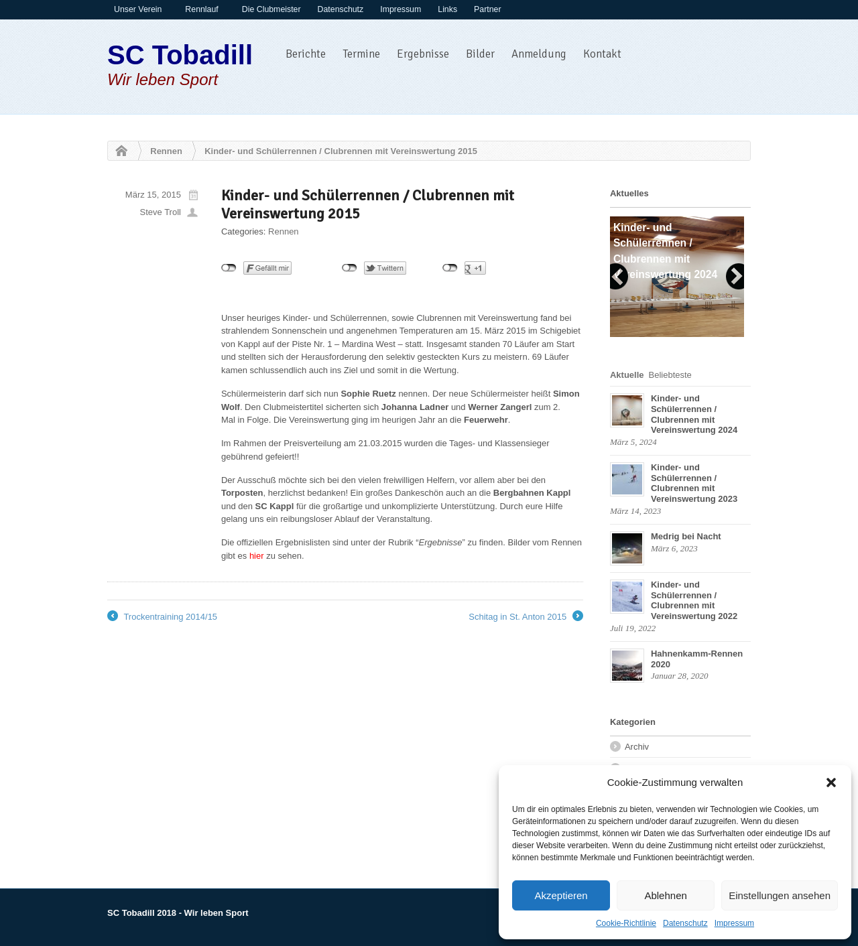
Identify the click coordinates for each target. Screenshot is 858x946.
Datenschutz (685, 923)
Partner (487, 9)
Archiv (637, 747)
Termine (361, 54)
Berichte (306, 54)
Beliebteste (670, 375)
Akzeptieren (560, 895)
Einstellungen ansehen (780, 895)
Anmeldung (538, 54)
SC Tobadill (180, 55)
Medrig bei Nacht (686, 536)
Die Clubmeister (271, 9)
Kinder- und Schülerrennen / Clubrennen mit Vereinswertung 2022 (694, 600)
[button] (831, 782)
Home (118, 151)
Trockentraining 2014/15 (162, 617)
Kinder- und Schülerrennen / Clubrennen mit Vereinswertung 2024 (694, 414)
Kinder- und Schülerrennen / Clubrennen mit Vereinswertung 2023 (694, 483)
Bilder (480, 54)
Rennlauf (201, 9)
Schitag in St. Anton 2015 (526, 617)
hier (256, 556)
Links (447, 9)
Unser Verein (138, 9)
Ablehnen (665, 895)
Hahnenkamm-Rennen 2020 (697, 659)
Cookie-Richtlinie (626, 923)
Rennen (166, 151)
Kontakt (602, 54)
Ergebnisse (423, 54)
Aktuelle (627, 375)
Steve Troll (160, 212)
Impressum (734, 923)
